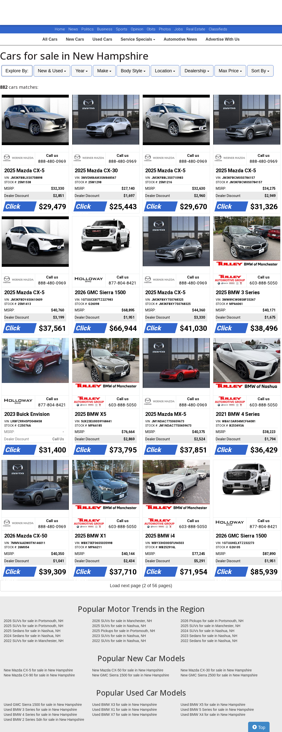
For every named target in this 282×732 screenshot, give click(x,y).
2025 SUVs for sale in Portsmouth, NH (33, 626)
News (73, 29)
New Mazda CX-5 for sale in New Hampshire (38, 670)
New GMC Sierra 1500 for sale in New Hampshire (130, 675)
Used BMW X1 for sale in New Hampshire (124, 710)
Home (60, 29)
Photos (165, 29)
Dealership (197, 70)
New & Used (52, 70)
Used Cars (102, 39)
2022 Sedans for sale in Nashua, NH (209, 641)
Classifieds (218, 29)
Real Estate (196, 29)
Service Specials (138, 39)
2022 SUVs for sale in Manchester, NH (34, 641)
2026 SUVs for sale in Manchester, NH (122, 621)
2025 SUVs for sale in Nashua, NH (119, 626)
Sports (122, 29)
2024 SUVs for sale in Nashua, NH (207, 631)
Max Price (230, 70)
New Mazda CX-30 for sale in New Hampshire (216, 670)
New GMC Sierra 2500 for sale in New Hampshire (219, 675)
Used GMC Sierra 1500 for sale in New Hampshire (43, 705)
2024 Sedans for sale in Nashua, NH (32, 636)
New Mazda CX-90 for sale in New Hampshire (39, 675)
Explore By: (16, 70)
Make (104, 70)
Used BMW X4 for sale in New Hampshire (213, 715)
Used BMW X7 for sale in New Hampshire (124, 715)
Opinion (137, 29)
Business (105, 29)
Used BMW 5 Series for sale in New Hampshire (217, 710)
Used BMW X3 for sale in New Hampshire (124, 705)
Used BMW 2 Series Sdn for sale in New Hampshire (44, 720)
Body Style (133, 70)
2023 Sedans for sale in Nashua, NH (209, 636)
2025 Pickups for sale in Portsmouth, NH (123, 631)
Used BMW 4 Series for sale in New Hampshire (40, 715)
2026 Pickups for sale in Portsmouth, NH (212, 621)
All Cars (49, 39)
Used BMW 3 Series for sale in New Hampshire (40, 710)
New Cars (75, 39)
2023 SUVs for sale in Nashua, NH (119, 636)
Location (165, 70)
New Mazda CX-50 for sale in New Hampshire (127, 670)
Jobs (179, 29)
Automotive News (180, 39)
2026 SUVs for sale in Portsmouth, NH (33, 621)
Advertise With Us (223, 39)
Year (81, 70)
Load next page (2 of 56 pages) (141, 585)
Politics (87, 29)
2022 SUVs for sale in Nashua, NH (119, 641)
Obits (151, 29)
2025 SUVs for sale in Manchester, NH (210, 626)
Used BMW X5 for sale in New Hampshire (213, 705)
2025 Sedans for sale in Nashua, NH (32, 631)
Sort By (260, 70)
